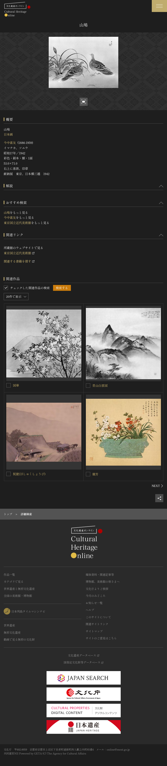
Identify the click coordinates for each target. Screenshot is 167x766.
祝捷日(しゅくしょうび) (29, 474)
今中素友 (10, 142)
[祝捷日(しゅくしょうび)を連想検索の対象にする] (8, 474)
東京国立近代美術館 (17, 223)
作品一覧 (9, 574)
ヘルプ (90, 610)
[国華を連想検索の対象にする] (8, 385)
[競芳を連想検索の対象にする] (88, 474)
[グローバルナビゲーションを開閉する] (159, 6)
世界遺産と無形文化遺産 (19, 589)
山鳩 (7, 212)
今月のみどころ (95, 596)
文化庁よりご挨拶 (97, 589)
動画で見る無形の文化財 (19, 639)
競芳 (95, 474)
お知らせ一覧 (94, 603)
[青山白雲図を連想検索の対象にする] (88, 385)
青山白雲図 (100, 385)
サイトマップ (94, 631)
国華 (16, 385)
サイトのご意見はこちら (101, 638)
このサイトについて (98, 617)
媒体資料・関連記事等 (100, 574)
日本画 (8, 134)
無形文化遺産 (12, 632)
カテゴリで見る (13, 581)
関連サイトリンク (97, 624)
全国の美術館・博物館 (18, 596)
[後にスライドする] (157, 485)
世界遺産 (9, 625)
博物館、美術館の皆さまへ (103, 581)
